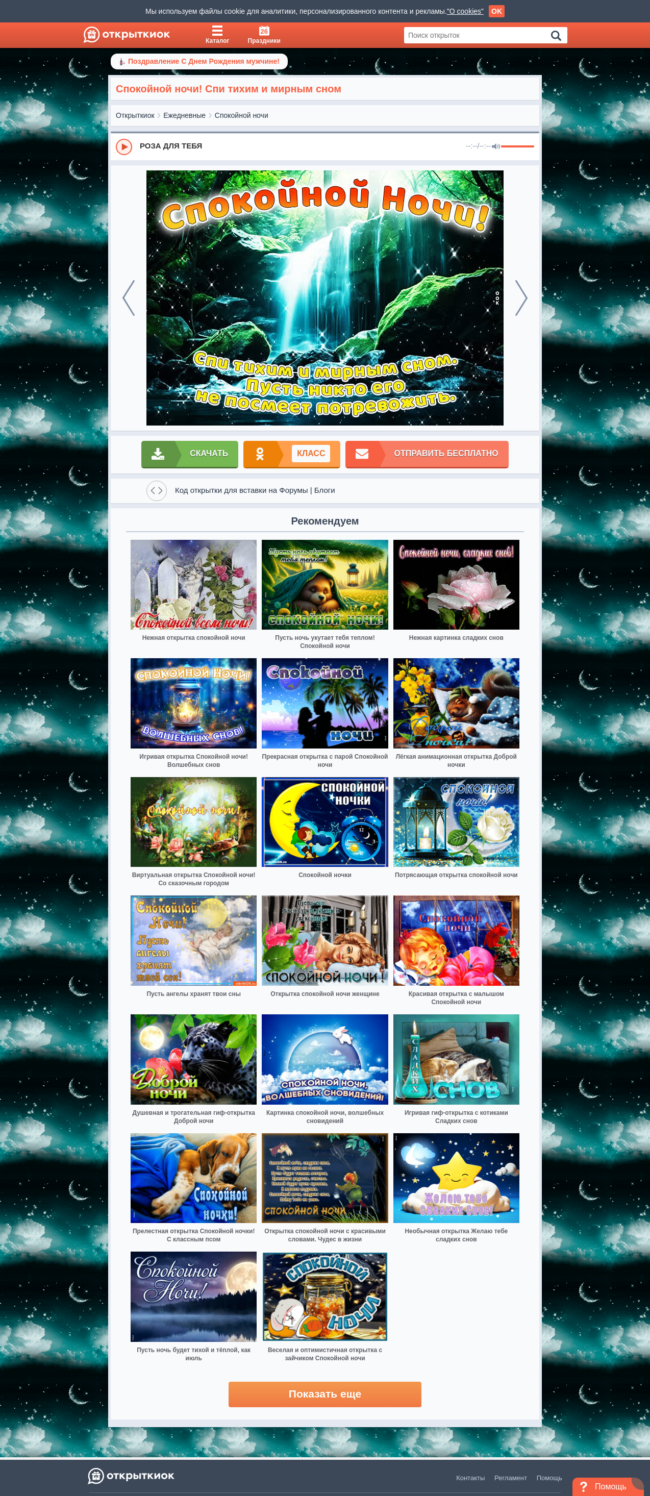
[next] (521, 298)
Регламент (510, 1478)
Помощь (549, 1478)
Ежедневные (184, 115)
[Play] (124, 147)
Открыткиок (135, 115)
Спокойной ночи (241, 115)
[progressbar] (517, 147)
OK (496, 11)
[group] (325, 146)
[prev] (128, 298)
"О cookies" (465, 11)
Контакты (470, 1478)
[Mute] (496, 147)
